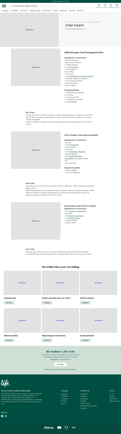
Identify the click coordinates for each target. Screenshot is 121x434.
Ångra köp (83, 408)
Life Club (112, 396)
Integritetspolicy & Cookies (88, 406)
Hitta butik (83, 396)
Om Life (111, 394)
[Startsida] (4, 6)
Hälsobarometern (114, 401)
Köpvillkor (83, 401)
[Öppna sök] (33, 5)
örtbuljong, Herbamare (77, 151)
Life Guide (72, 22)
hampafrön (73, 102)
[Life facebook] (2, 418)
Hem (66, 22)
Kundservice (84, 394)
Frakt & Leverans (85, 403)
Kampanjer (64, 394)
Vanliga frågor (84, 398)
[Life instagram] (6, 418)
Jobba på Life (113, 398)
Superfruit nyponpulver (78, 211)
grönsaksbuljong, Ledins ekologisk (81, 76)
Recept (78, 22)
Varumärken (64, 398)
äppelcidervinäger (76, 156)
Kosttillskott (64, 396)
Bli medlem (60, 364)
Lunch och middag (86, 22)
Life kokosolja (73, 67)
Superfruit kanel (74, 218)
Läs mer (9, 302)
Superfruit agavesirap (76, 216)
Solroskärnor (69, 158)
